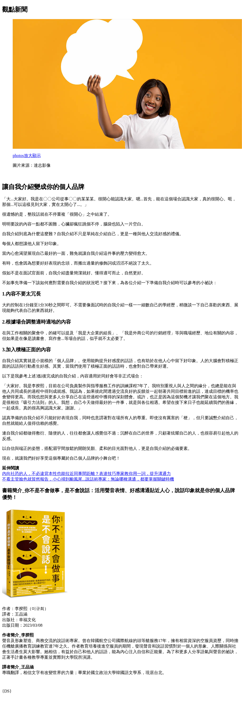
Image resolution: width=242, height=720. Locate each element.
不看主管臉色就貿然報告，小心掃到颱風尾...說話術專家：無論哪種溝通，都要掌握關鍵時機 (88, 479)
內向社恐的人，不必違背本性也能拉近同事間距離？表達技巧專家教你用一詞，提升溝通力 (86, 473)
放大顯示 (27, 155)
